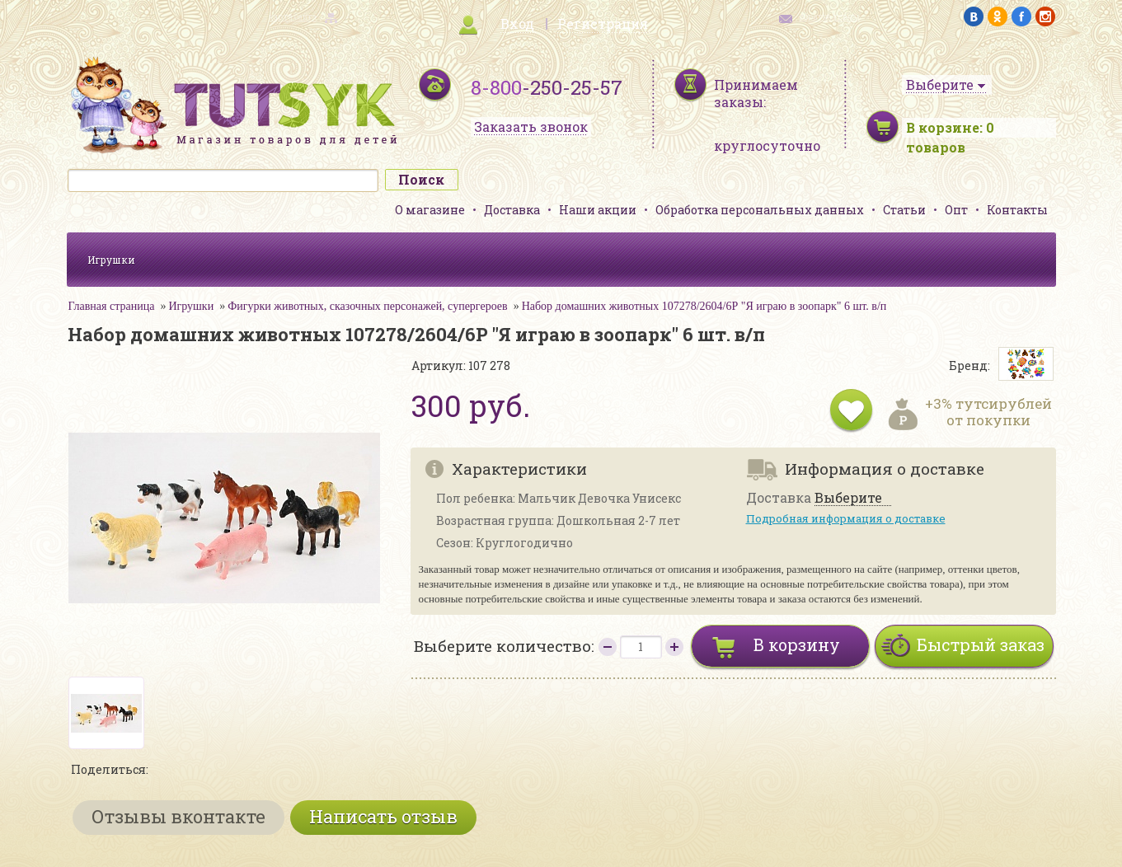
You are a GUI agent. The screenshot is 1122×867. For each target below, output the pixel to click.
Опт (956, 210)
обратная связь (830, 17)
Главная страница (111, 306)
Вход (517, 23)
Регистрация (602, 23)
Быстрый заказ (981, 644)
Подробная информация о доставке (846, 518)
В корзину (796, 644)
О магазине (430, 210)
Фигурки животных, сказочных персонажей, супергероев (367, 306)
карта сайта (293, 17)
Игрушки (111, 259)
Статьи (904, 210)
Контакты (1017, 210)
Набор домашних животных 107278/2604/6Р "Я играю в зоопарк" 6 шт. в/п (704, 306)
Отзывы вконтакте (178, 816)
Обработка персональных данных (759, 210)
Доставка (512, 210)
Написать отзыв (383, 816)
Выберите (848, 498)
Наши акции (597, 210)
